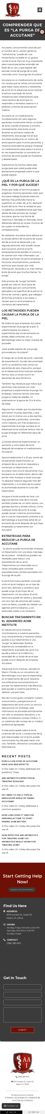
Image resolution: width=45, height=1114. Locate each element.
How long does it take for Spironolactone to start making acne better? (18, 818)
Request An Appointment (22, 890)
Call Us (11, 1112)
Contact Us (11, 1106)
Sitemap (9, 1098)
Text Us (34, 1112)
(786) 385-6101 (14, 943)
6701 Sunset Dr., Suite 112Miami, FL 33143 (19, 916)
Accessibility (21, 1098)
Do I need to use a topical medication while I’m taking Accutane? (18, 798)
